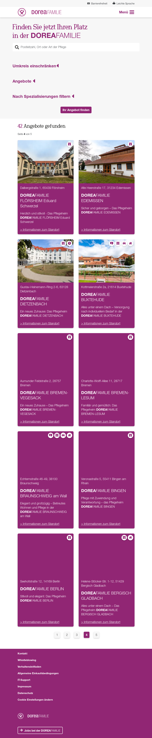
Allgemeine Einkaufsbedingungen (38, 673)
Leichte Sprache (124, 3)
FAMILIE (42, 730)
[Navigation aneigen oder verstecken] (127, 12)
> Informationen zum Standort (39, 229)
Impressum (24, 686)
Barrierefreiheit (97, 3)
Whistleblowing (27, 659)
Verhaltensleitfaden (29, 666)
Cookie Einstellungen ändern (35, 699)
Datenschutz (25, 692)
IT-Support (24, 679)
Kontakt (22, 653)
